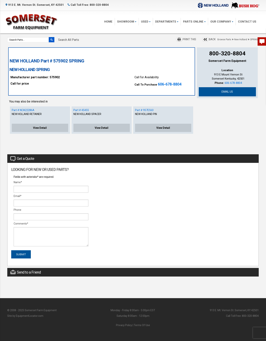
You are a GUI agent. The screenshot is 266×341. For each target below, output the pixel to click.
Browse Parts (224, 39)
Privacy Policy (124, 325)
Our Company (221, 21)
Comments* (21, 223)
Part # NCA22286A (23, 110)
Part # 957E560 (144, 110)
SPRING (254, 39)
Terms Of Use (142, 325)
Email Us (227, 91)
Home (108, 21)
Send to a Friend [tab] (25, 272)
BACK (212, 39)
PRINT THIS (189, 39)
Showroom (126, 21)
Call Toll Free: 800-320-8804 (88, 5)
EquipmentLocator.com (29, 315)
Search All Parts (68, 40)
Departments (166, 21)
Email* (17, 196)
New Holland (240, 39)
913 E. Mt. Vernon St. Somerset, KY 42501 (35, 5)
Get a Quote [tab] (22, 158)
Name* (18, 182)
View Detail (40, 127)
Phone (17, 209)
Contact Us (247, 21)
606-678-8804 (169, 84)
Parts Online (194, 21)
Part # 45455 (81, 110)
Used (146, 21)
